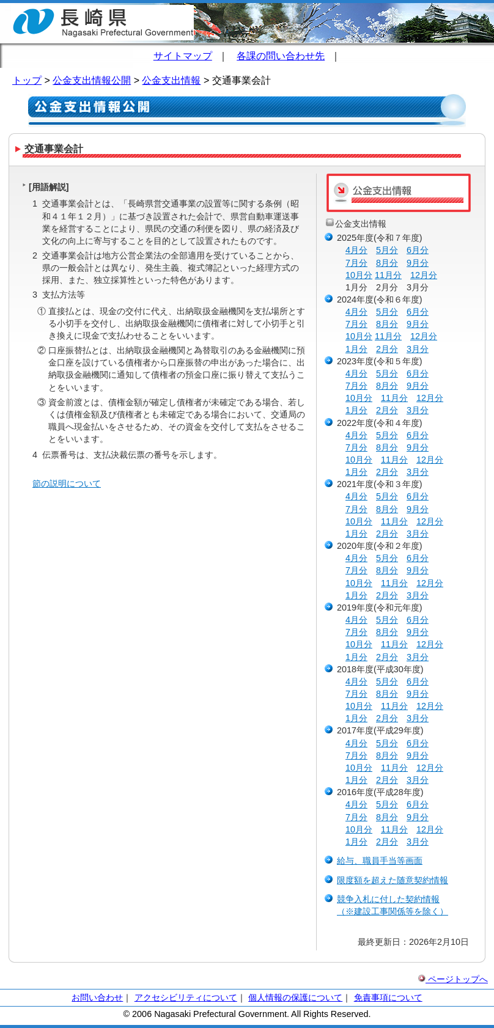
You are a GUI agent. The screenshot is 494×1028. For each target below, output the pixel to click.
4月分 (356, 250)
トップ (27, 80)
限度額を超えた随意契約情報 (392, 880)
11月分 (388, 275)
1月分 (356, 349)
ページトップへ (453, 979)
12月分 (423, 275)
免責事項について (388, 997)
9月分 (418, 263)
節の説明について (66, 483)
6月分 (418, 250)
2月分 (387, 349)
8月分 (387, 263)
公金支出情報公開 (92, 80)
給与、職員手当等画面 (379, 860)
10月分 (358, 275)
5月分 (387, 250)
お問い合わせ (97, 997)
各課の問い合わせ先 (281, 56)
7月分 (356, 263)
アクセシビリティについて (186, 997)
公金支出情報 (171, 80)
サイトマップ (182, 56)
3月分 (418, 349)
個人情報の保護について (295, 997)
